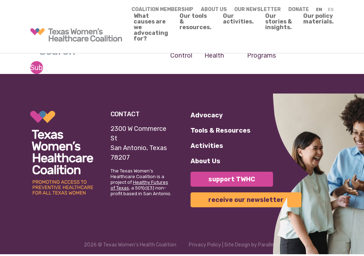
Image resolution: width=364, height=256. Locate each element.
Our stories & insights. (278, 21)
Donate (298, 9)
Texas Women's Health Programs (280, 50)
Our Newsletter (257, 9)
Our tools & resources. (196, 21)
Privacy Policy (205, 245)
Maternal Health (217, 50)
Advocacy (207, 115)
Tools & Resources (221, 130)
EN (319, 9)
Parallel (266, 245)
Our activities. (238, 19)
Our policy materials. (318, 19)
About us (214, 9)
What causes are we (151, 27)
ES (331, 9)
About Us (205, 161)
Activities (207, 146)
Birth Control (181, 50)
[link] (76, 35)
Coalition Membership (162, 9)
